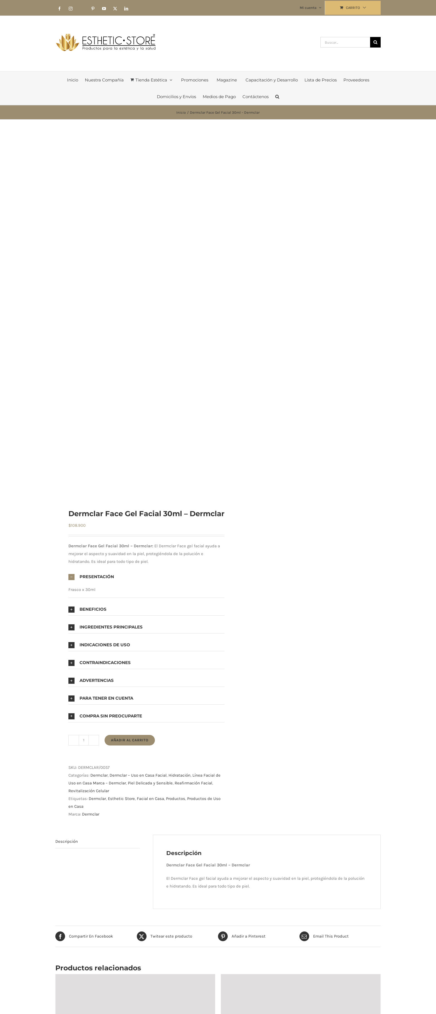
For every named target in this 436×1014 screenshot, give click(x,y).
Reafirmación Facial (193, 783)
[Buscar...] (345, 42)
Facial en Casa (150, 798)
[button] (277, 96)
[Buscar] (375, 42)
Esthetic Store (121, 798)
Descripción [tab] (66, 841)
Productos (175, 798)
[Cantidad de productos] (84, 740)
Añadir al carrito (129, 740)
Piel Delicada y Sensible (150, 783)
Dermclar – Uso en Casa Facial (138, 775)
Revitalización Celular (88, 790)
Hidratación (179, 775)
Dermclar (99, 775)
